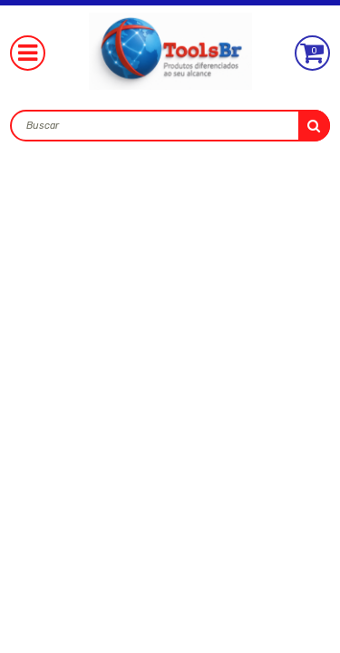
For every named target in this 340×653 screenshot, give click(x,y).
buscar (314, 125)
